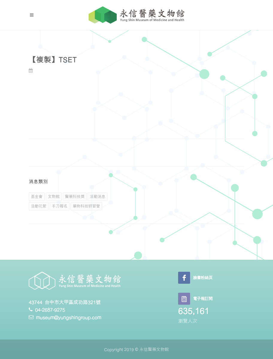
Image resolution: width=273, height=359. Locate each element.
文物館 (54, 196)
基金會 (37, 196)
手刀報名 (59, 206)
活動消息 (97, 196)
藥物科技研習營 (86, 206)
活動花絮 (38, 206)
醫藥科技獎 (74, 196)
